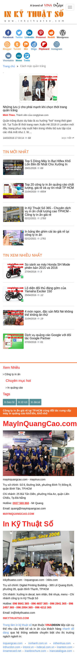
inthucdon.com (11, 647)
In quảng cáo (14, 387)
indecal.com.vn (45, 647)
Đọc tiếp (68, 138)
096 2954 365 (24, 607)
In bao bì (9, 402)
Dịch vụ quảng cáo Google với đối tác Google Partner (48, 336)
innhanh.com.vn (37, 643)
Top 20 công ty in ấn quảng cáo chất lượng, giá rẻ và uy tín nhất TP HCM (49, 186)
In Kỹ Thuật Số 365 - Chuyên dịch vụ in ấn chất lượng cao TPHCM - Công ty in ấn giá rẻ (48, 211)
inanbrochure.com (35, 650)
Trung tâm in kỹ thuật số (17, 624)
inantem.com (64, 647)
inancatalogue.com (61, 650)
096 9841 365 (21, 603)
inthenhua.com (62, 643)
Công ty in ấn (11, 374)
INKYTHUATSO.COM (16, 618)
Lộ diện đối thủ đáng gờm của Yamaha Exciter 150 (45, 289)
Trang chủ (9, 66)
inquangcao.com (12, 643)
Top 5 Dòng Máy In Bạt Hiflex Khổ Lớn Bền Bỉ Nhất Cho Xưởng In (48, 162)
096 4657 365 (39, 603)
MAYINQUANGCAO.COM (18, 513)
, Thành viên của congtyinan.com (26, 115)
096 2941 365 (58, 603)
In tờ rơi (22, 402)
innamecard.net (12, 650)
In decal (35, 402)
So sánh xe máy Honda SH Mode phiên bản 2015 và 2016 (47, 266)
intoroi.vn (28, 647)
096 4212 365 (43, 607)
